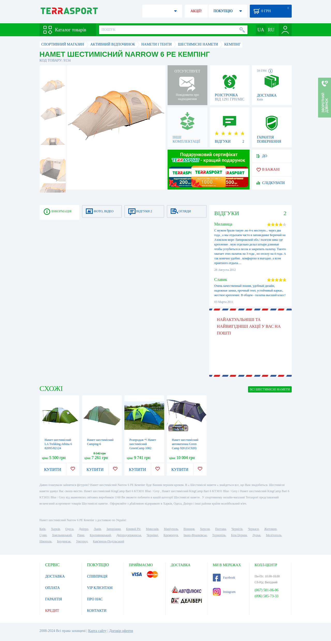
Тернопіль (219, 535)
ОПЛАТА (52, 588)
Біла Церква (239, 535)
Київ (43, 529)
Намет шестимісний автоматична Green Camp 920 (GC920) (185, 444)
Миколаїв (152, 529)
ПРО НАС (95, 599)
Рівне (80, 535)
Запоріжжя (113, 529)
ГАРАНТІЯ (53, 599)
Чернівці (152, 535)
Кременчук (170, 535)
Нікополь (46, 541)
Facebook (224, 577)
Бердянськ (64, 541)
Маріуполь (171, 529)
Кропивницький (100, 535)
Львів (97, 529)
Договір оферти (121, 631)
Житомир (270, 529)
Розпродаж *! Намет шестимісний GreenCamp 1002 (143, 444)
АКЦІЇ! (196, 11)
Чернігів (237, 529)
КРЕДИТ (52, 611)
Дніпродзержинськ (128, 535)
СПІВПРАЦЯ (97, 576)
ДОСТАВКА (55, 576)
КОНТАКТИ (97, 611)
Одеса (69, 529)
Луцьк (256, 535)
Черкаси (253, 529)
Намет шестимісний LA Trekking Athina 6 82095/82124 (58, 444)
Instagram (224, 592)
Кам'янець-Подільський (108, 541)
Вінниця (189, 529)
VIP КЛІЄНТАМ (100, 588)
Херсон (205, 529)
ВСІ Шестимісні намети (270, 389)
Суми (43, 535)
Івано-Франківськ (195, 535)
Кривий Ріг (133, 529)
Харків (55, 529)
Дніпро (83, 529)
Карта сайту (97, 631)
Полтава (220, 529)
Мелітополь (273, 535)
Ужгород (81, 541)
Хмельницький (62, 535)
